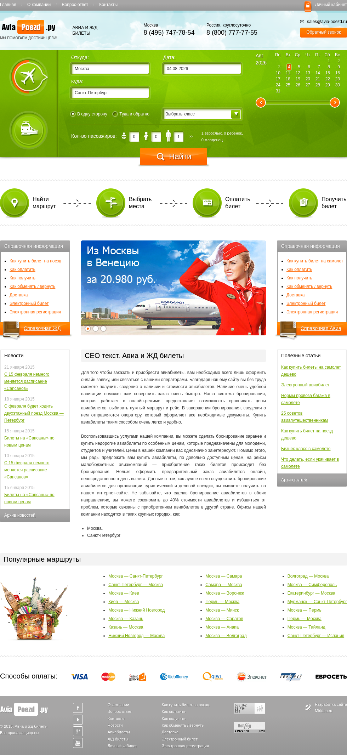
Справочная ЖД (42, 328)
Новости (115, 725)
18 (288, 78)
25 (288, 85)
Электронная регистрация (35, 312)
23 (337, 78)
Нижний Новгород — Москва (136, 635)
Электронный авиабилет (305, 384)
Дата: (169, 57)
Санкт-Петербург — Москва (135, 584)
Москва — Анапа (222, 627)
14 (317, 72)
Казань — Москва (125, 627)
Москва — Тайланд (306, 627)
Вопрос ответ (120, 711)
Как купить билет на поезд (35, 261)
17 (278, 78)
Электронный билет (29, 303)
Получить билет (334, 202)
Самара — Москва (223, 584)
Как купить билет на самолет (314, 261)
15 (327, 72)
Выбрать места (140, 202)
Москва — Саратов (224, 618)
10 (278, 72)
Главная (8, 4)
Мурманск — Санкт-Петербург (317, 601)
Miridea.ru (323, 711)
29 (327, 85)
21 (317, 78)
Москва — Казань (125, 618)
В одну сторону (92, 114)
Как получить (22, 278)
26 (298, 85)
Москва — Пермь (305, 610)
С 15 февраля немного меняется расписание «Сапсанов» (26, 381)
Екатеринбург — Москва (311, 593)
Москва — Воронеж (224, 593)
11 (288, 72)
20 (308, 78)
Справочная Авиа (321, 328)
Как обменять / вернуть (32, 286)
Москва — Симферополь (312, 584)
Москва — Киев (123, 593)
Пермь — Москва (222, 601)
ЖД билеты (118, 739)
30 (337, 85)
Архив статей (294, 479)
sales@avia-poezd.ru (323, 21)
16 (337, 72)
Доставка (19, 295)
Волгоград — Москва (308, 576)
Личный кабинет (331, 4)
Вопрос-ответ (75, 4)
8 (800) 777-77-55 (231, 32)
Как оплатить (22, 269)
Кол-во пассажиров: (94, 136)
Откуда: (80, 57)
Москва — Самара (223, 576)
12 (298, 72)
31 (278, 91)
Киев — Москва (123, 601)
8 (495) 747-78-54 (169, 32)
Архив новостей (19, 515)
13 (308, 72)
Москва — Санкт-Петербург (135, 576)
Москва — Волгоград (226, 635)
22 (327, 78)
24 (278, 85)
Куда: (77, 81)
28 (317, 85)
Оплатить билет (237, 202)
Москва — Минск (222, 610)
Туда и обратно (134, 114)
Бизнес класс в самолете (305, 448)
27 (308, 85)
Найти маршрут (44, 202)
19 (298, 78)
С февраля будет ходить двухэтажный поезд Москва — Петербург (34, 413)
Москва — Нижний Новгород (136, 610)
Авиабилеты (119, 732)
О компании (39, 4)
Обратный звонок (324, 32)
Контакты (108, 4)
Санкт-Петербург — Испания (316, 635)
